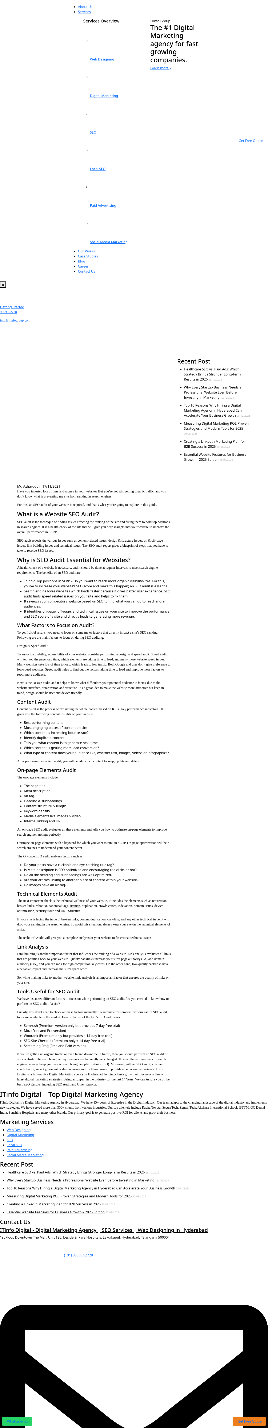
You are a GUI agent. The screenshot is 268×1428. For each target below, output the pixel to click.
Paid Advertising (19, 1150)
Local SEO (14, 1145)
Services (84, 11)
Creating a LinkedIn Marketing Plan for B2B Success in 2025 (54, 1204)
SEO (10, 1140)
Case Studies (88, 256)
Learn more (160, 68)
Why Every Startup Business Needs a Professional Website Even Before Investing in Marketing (212, 392)
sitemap (75, 906)
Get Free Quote (251, 140)
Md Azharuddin (29, 486)
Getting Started (12, 307)
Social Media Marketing (25, 1155)
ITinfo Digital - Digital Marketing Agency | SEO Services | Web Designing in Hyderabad (104, 1229)
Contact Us (86, 271)
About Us (85, 6)
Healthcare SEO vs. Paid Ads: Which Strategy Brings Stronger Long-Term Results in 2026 (212, 374)
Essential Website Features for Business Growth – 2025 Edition (56, 1212)
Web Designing (19, 1129)
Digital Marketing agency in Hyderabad (76, 1074)
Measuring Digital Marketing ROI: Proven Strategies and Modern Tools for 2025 (69, 1196)
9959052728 (8, 312)
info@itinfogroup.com (15, 320)
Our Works (86, 251)
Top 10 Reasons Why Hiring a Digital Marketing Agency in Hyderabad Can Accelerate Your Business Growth (213, 410)
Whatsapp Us (17, 1421)
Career (83, 266)
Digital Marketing (20, 1135)
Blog (81, 261)
